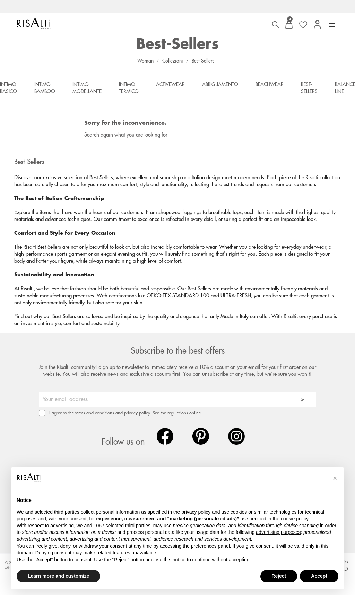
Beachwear (270, 84)
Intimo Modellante (87, 88)
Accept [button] (319, 576)
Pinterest (200, 436)
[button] (334, 478)
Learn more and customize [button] (58, 576)
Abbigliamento (220, 84)
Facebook (165, 436)
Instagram (236, 436)
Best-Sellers (309, 88)
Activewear (170, 84)
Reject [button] (278, 576)
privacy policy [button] (195, 512)
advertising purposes (278, 532)
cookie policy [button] (294, 518)
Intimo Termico (129, 88)
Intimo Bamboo (44, 88)
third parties (137, 525)
